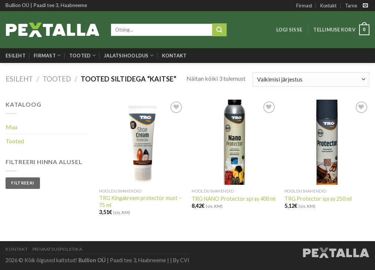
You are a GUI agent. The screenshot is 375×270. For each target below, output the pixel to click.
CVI (184, 260)
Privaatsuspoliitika (57, 249)
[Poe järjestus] (311, 79)
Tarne (351, 6)
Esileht (16, 56)
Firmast (304, 6)
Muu (11, 126)
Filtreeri (22, 183)
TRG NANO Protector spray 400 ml (234, 199)
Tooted (82, 55)
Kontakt (328, 6)
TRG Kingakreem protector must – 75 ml (140, 201)
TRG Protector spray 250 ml (318, 199)
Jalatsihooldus (128, 55)
